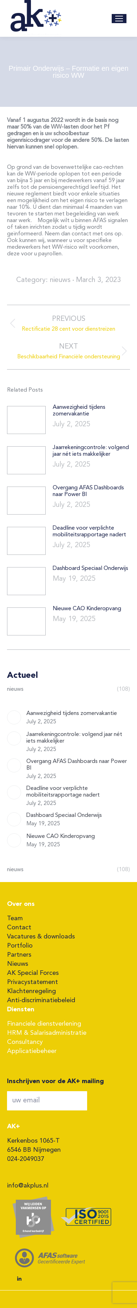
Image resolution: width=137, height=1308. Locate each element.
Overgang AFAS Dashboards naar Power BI (88, 491)
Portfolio (20, 946)
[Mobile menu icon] (119, 18)
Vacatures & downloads (41, 937)
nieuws (60, 280)
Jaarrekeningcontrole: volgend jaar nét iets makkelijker (91, 451)
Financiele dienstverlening (44, 1024)
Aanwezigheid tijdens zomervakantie (79, 411)
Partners (19, 955)
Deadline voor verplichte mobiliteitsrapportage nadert (89, 531)
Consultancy (25, 1042)
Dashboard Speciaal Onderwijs (90, 568)
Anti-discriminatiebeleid (41, 1000)
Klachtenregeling (31, 991)
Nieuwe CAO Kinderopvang (87, 609)
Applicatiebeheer (32, 1051)
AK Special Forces (33, 973)
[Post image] (26, 420)
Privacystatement (32, 982)
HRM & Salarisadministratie (46, 1033)
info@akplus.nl (27, 1186)
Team (15, 918)
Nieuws (17, 964)
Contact (19, 927)
